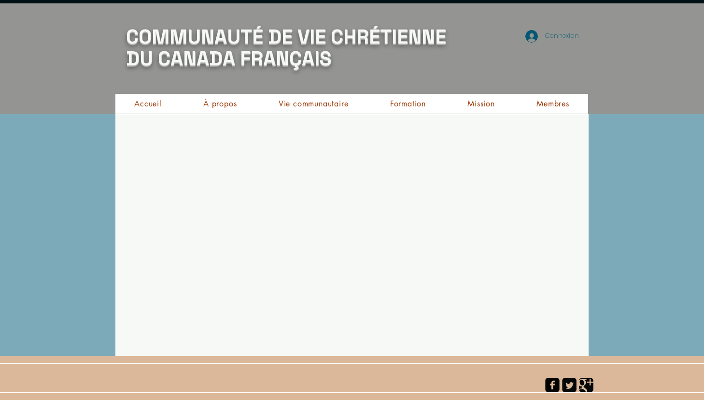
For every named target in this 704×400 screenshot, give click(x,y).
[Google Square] (586, 385)
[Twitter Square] (569, 385)
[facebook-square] (552, 385)
